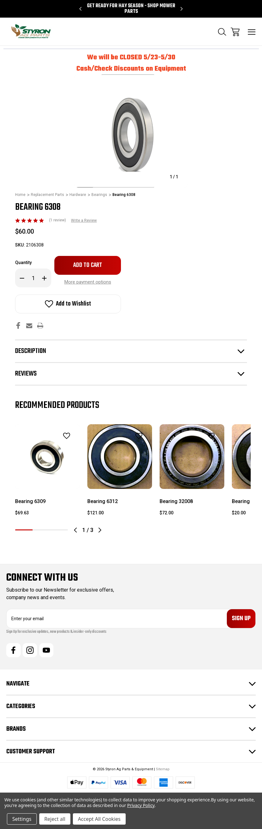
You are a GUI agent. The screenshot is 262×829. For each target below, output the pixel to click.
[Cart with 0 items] (235, 32)
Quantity (23, 262)
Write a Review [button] (84, 220)
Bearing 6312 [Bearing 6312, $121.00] (102, 501)
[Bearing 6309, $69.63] (47, 456)
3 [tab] (59, 529)
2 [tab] (41, 529)
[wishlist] (58, 435)
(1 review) (58, 220)
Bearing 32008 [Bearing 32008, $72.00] (176, 501)
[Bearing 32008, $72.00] (192, 456)
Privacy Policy (141, 805)
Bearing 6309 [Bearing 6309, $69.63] (30, 501)
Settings (21, 818)
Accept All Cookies (99, 818)
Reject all (54, 818)
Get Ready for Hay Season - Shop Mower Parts (131, 8)
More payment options (87, 282)
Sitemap (163, 769)
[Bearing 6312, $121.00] (119, 456)
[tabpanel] (47, 472)
